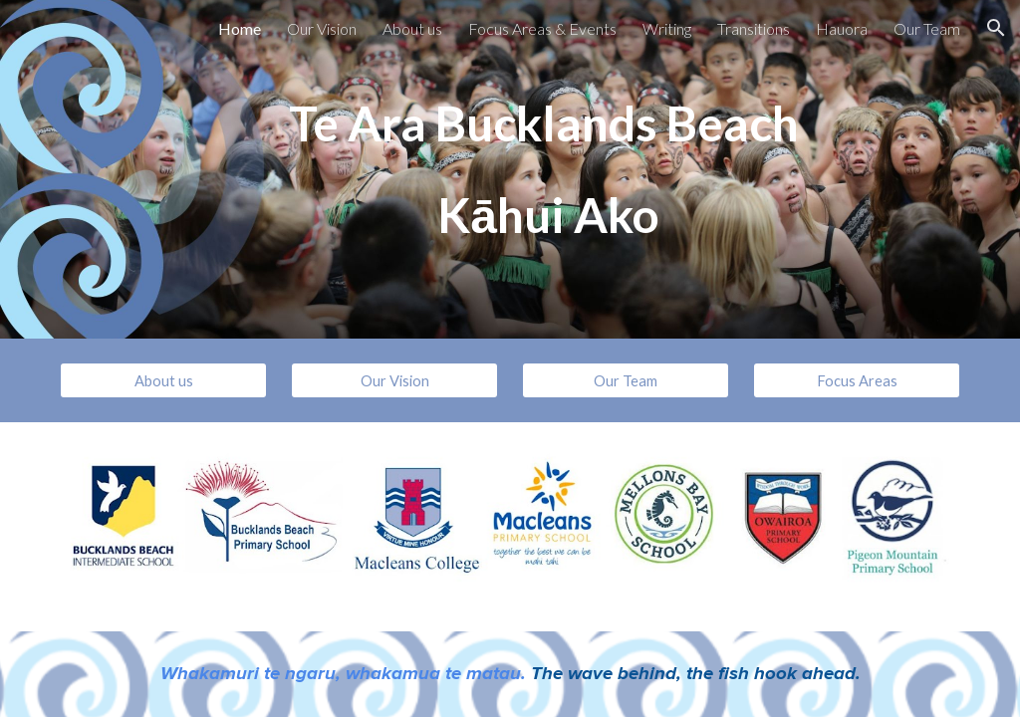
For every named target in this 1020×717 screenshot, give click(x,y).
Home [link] (239, 28)
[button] (996, 28)
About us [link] (412, 28)
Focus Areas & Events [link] (542, 28)
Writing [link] (666, 28)
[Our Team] (626, 380)
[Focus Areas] (857, 380)
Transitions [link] (753, 28)
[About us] (164, 380)
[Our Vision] (395, 380)
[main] (548, 169)
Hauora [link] (842, 28)
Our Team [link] (926, 28)
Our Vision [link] (322, 28)
